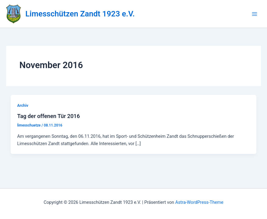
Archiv (22, 105)
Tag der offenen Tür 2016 (48, 116)
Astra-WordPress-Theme (199, 202)
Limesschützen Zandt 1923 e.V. (80, 13)
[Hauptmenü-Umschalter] (254, 14)
